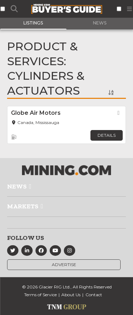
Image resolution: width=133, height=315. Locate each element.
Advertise (64, 264)
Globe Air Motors (36, 112)
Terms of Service (40, 294)
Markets (22, 206)
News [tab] (99, 23)
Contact (93, 294)
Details (107, 135)
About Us (71, 294)
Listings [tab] (33, 23)
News (17, 186)
